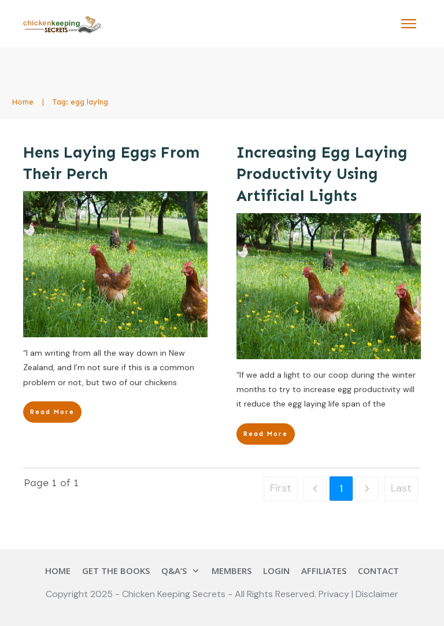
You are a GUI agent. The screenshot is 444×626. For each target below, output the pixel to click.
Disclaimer (377, 594)
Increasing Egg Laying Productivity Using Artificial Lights (322, 174)
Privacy (335, 594)
